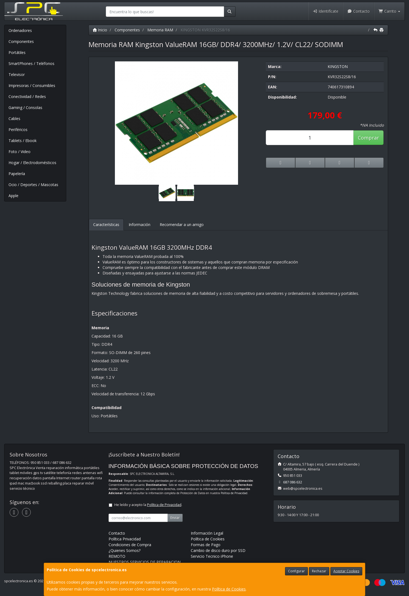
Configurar (296, 571)
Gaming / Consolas (25, 107)
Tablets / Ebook (23, 140)
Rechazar (319, 571)
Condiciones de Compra (130, 544)
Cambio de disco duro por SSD (218, 550)
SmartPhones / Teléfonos (31, 63)
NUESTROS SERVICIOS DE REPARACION (145, 562)
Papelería (17, 173)
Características (106, 224)
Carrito (389, 11)
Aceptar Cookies (346, 571)
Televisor (17, 74)
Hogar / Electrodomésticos (32, 162)
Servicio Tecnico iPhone (212, 556)
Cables (14, 118)
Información (139, 224)
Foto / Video (20, 151)
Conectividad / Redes (27, 96)
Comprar (368, 137)
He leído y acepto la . (148, 504)
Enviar (175, 517)
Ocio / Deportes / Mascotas (33, 184)
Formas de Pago (205, 544)
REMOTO (117, 556)
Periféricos (18, 129)
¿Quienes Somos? (124, 550)
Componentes (21, 41)
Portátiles (17, 52)
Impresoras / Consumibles (32, 85)
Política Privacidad (125, 538)
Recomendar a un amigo (182, 224)
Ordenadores (20, 30)
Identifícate (326, 11)
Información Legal (207, 533)
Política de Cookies (229, 589)
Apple (13, 195)
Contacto (358, 11)
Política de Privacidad (234, 493)
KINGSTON (338, 66)
